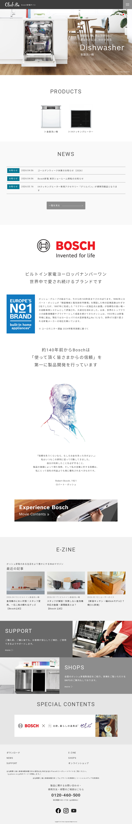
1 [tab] (115, 14)
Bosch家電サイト (20, 5)
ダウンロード (13, 753)
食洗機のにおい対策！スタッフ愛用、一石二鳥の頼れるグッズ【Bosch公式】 (24, 605)
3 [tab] (123, 14)
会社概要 (36, 778)
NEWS (10, 758)
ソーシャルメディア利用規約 (88, 778)
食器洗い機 (51, 132)
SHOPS (72, 758)
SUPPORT (12, 763)
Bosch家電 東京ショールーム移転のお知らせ (61, 178)
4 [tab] (127, 14)
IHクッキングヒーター (80, 132)
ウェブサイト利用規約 (66, 778)
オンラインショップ (78, 763)
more (8, 650)
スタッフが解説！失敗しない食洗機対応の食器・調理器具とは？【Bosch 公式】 (65, 605)
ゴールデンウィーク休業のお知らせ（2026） (61, 170)
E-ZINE (72, 753)
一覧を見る (54, 205)
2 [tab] (119, 14)
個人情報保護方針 (49, 778)
